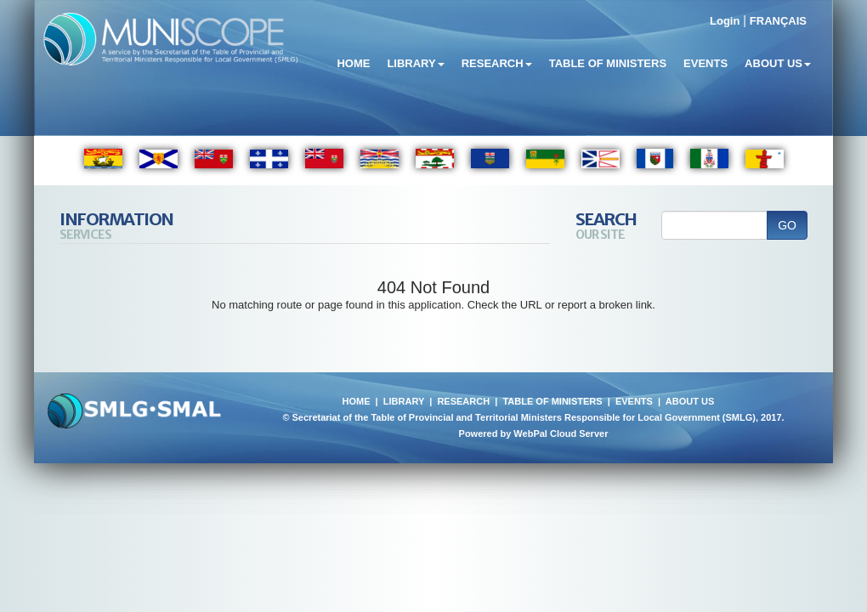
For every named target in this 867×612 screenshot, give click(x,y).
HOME (356, 401)
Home (353, 63)
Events (705, 63)
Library (415, 63)
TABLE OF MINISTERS (552, 401)
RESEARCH (463, 401)
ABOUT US (690, 401)
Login (725, 20)
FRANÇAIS (778, 20)
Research (497, 63)
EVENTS (634, 401)
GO (787, 225)
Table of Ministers (607, 63)
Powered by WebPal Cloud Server (534, 433)
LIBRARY (403, 401)
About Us (778, 63)
